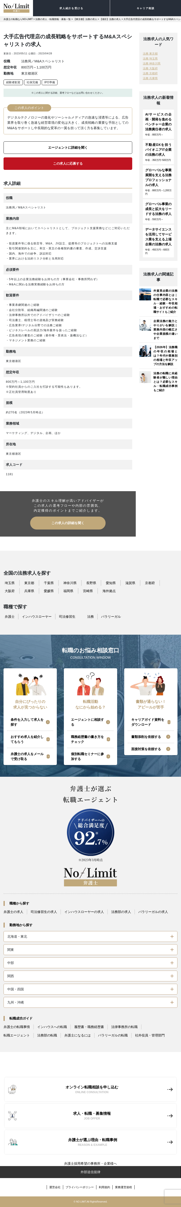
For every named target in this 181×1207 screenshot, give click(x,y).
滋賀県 (130, 583)
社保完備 (32, 82)
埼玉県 (10, 583)
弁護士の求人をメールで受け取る (27, 756)
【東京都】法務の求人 (85, 19)
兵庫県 (29, 591)
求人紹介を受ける (71, 8)
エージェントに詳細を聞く (68, 147)
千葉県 (49, 583)
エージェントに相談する (87, 722)
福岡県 (68, 591)
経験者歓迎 (13, 82)
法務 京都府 (150, 73)
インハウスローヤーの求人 (84, 912)
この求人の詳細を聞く (67, 523)
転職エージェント (17, 1035)
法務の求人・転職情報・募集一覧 (53, 19)
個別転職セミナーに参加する (87, 756)
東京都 (29, 583)
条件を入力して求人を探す (27, 722)
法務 (90, 616)
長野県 (91, 583)
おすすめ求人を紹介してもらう (27, 739)
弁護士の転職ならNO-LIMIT (18, 19)
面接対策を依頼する (146, 749)
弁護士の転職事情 (17, 1027)
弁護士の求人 (13, 912)
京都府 (150, 583)
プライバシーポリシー (80, 1187)
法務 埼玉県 (150, 58)
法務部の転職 (47, 1035)
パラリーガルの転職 (113, 1035)
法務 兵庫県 (150, 78)
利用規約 (104, 1187)
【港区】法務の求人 (110, 19)
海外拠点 (109, 591)
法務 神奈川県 (151, 63)
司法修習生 (67, 616)
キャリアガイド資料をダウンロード (147, 722)
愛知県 (111, 583)
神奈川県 (70, 583)
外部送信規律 (90, 1172)
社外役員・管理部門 (150, 1035)
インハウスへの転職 (52, 1027)
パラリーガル (111, 616)
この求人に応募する (68, 163)
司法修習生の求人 (44, 912)
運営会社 (55, 1187)
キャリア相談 (146, 8)
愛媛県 (49, 591)
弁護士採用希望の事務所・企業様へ (90, 1163)
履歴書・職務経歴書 (89, 1027)
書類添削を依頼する (146, 737)
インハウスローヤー (37, 616)
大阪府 (10, 591)
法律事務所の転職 (124, 1027)
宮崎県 (88, 591)
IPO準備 (49, 82)
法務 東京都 (150, 53)
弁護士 (10, 616)
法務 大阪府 (150, 68)
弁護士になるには (77, 1035)
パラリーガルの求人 (153, 912)
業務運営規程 (123, 1187)
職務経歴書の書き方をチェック (87, 739)
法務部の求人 (121, 912)
